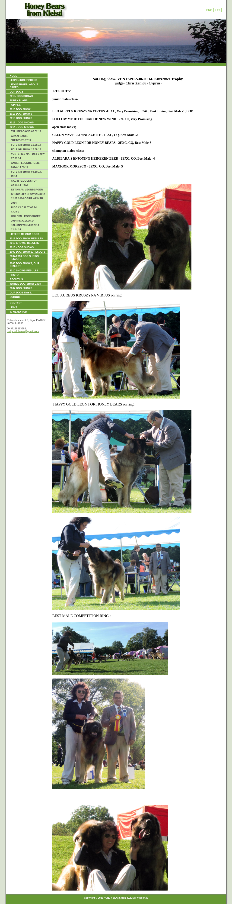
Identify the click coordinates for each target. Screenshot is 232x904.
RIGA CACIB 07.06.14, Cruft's (24, 209)
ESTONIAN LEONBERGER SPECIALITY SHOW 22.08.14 (28, 191)
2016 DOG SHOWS (21, 118)
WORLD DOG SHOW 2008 (25, 283)
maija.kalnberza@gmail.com (23, 331)
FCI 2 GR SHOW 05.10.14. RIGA (26, 173)
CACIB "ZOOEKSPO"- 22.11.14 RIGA (24, 183)
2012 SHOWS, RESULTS (24, 242)
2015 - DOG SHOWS (22, 122)
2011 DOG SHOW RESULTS (26, 238)
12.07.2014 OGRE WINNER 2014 (27, 200)
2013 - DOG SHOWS (22, 247)
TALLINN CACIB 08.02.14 (26, 131)
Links (13, 307)
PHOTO (14, 274)
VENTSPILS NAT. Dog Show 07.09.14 (28, 156)
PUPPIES (15, 104)
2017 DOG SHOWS (21, 113)
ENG (209, 10)
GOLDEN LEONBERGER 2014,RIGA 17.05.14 (26, 218)
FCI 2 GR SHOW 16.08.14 (26, 144)
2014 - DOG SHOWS (22, 126)
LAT (217, 10)
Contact (16, 303)
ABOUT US (16, 279)
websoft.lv (142, 898)
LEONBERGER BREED (23, 80)
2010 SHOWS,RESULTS (24, 270)
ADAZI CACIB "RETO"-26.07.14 (21, 138)
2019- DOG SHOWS (21, 96)
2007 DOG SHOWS (21, 288)
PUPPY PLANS (19, 100)
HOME (13, 75)
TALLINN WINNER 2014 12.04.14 (25, 227)
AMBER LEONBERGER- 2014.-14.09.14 (25, 165)
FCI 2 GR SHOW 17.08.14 (26, 149)
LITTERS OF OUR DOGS (24, 234)
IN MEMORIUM (18, 311)
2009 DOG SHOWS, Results (27, 251)
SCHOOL (15, 297)
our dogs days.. (21, 292)
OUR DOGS (17, 91)
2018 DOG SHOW (20, 109)
